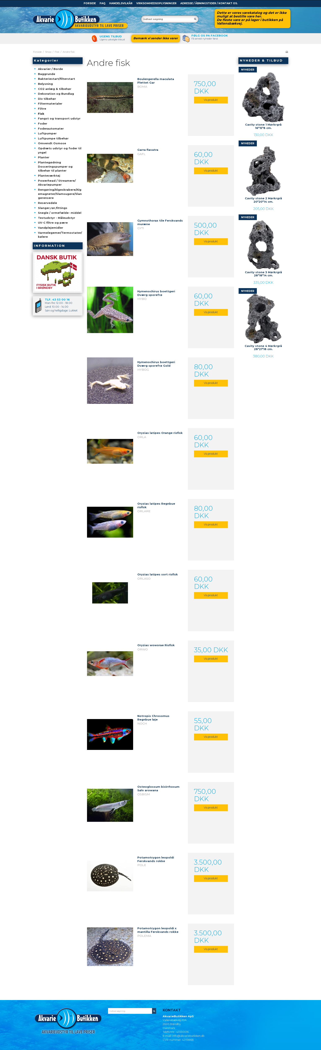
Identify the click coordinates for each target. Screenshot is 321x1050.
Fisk (41, 113)
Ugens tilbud (111, 36)
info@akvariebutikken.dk (188, 1035)
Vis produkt (211, 99)
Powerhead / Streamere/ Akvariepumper (57, 182)
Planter (43, 157)
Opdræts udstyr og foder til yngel (59, 150)
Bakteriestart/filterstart (56, 78)
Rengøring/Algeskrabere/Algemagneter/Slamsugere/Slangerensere (60, 194)
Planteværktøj (49, 175)
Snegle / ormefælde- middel (59, 212)
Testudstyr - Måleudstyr (56, 217)
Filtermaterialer (50, 103)
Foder (42, 123)
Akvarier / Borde (50, 69)
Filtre (42, 108)
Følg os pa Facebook (209, 35)
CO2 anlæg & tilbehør (54, 89)
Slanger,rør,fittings (52, 208)
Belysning (45, 83)
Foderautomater (51, 128)
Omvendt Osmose (52, 143)
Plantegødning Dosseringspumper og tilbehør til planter (55, 166)
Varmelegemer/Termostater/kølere (60, 235)
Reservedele (47, 203)
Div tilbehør (47, 98)
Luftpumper (47, 133)
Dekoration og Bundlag (56, 93)
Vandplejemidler (50, 227)
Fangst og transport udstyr (59, 118)
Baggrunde (46, 74)
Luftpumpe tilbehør (53, 138)
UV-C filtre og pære (53, 222)
